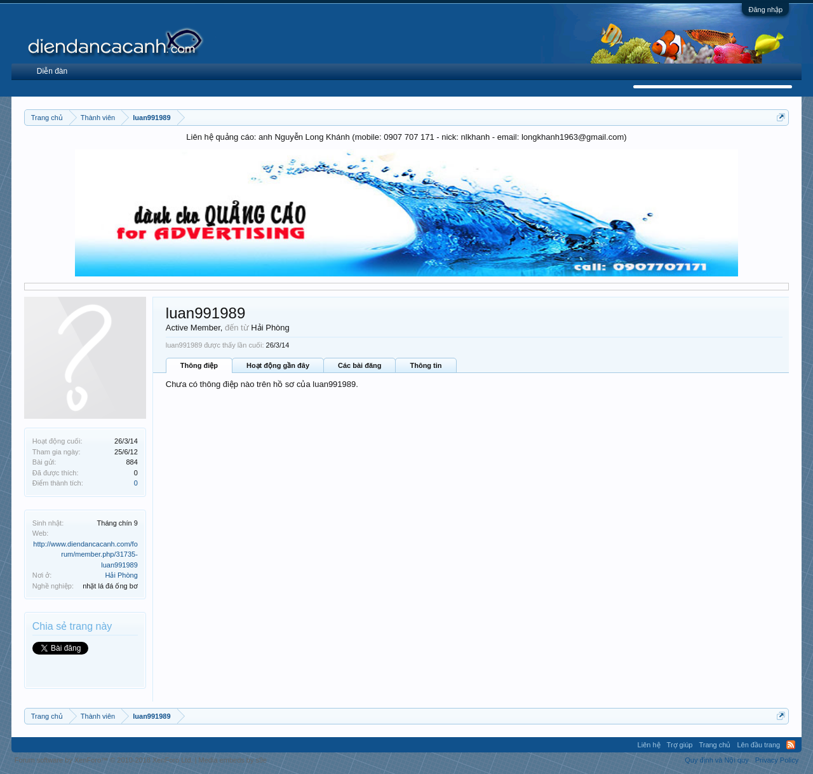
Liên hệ (649, 745)
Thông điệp (199, 365)
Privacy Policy (776, 760)
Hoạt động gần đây (277, 365)
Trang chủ (714, 745)
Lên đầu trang (758, 745)
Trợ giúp (680, 745)
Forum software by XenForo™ (104, 760)
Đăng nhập (765, 9)
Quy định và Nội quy (717, 760)
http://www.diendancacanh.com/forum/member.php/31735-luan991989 (85, 554)
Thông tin (425, 365)
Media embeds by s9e (233, 760)
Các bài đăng (359, 365)
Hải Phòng (121, 575)
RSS (790, 744)
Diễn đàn (52, 71)
